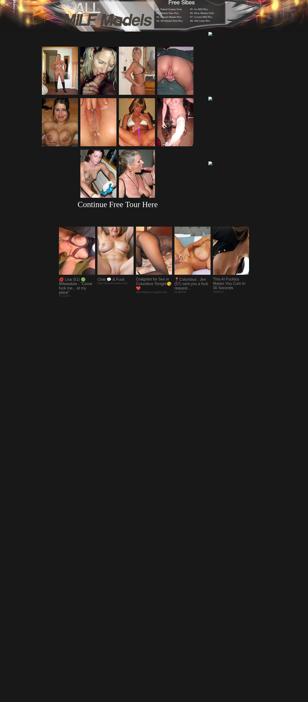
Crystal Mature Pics (170, 16)
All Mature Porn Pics (171, 20)
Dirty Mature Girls (204, 13)
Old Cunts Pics (202, 20)
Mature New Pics (169, 13)
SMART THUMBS (162, 576)
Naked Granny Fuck (171, 9)
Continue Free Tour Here (117, 204)
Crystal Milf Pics (203, 16)
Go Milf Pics (201, 9)
